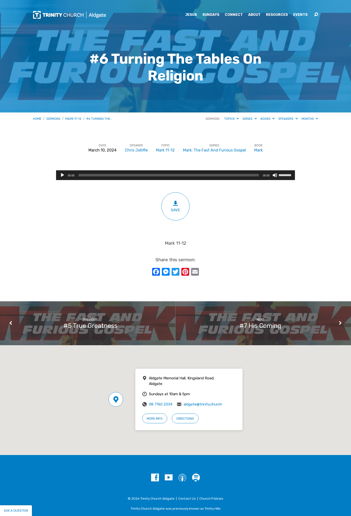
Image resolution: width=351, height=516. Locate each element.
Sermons (53, 119)
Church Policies (211, 498)
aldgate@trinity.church (203, 404)
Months (310, 119)
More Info (155, 418)
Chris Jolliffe (136, 150)
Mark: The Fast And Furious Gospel (214, 150)
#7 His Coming (260, 325)
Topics (231, 119)
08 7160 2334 (160, 404)
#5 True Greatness (90, 325)
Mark (258, 150)
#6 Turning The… (99, 119)
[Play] (62, 175)
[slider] (168, 175)
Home (37, 119)
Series (250, 119)
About (254, 15)
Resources (277, 15)
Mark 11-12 (73, 119)
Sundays (210, 15)
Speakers (288, 119)
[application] (175, 175)
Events (300, 15)
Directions (185, 418)
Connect (234, 15)
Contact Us (187, 498)
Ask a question (16, 510)
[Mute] (275, 175)
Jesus (191, 15)
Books (268, 119)
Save (175, 206)
